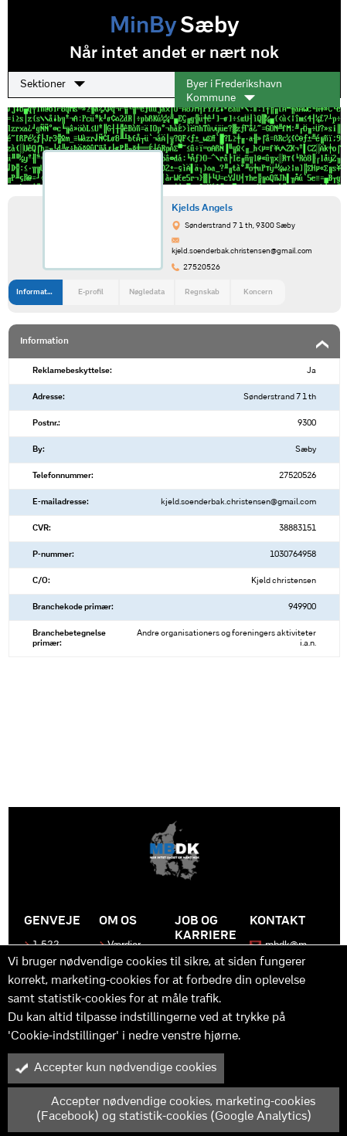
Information (37, 292)
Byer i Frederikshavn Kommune (234, 91)
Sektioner (52, 84)
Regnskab (202, 292)
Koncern (258, 292)
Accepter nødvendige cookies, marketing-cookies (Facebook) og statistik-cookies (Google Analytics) (165, 1109)
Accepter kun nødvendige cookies (115, 1068)
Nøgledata (147, 292)
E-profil (91, 292)
